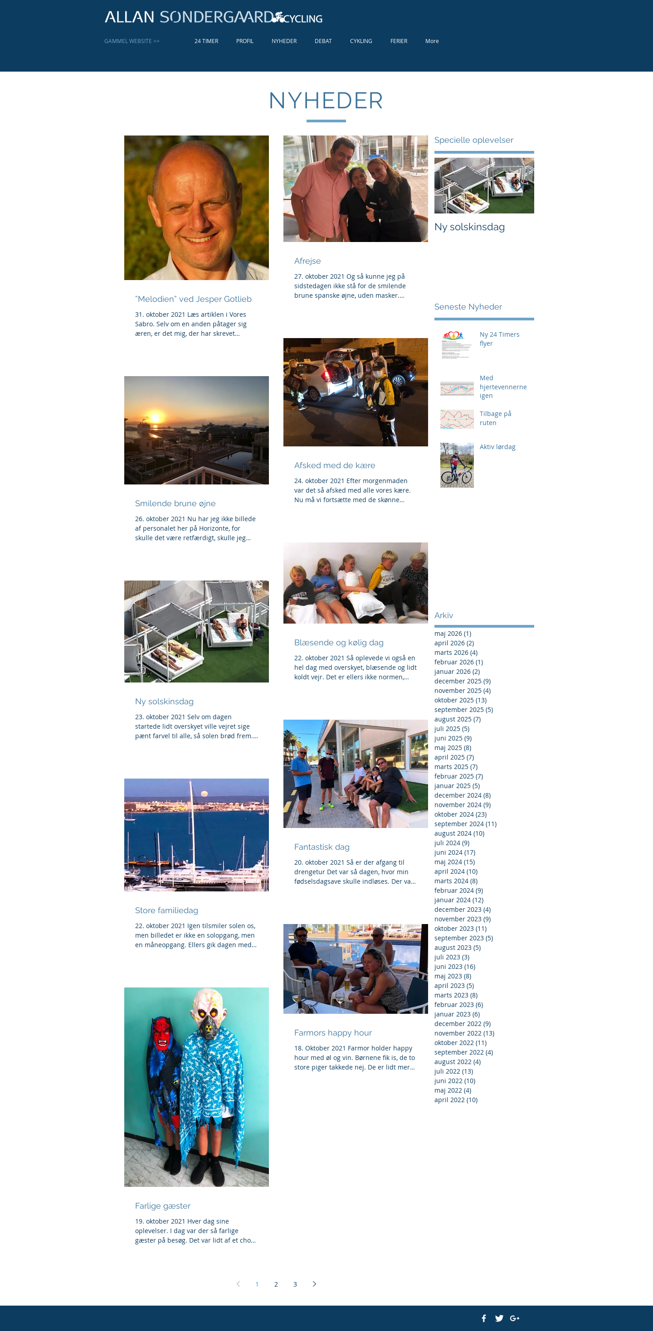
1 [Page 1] (257, 1284)
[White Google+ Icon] (515, 1318)
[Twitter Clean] (499, 1318)
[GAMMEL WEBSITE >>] (140, 41)
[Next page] (314, 1284)
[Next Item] (520, 186)
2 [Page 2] (276, 1284)
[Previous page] (238, 1284)
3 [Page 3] (295, 1284)
